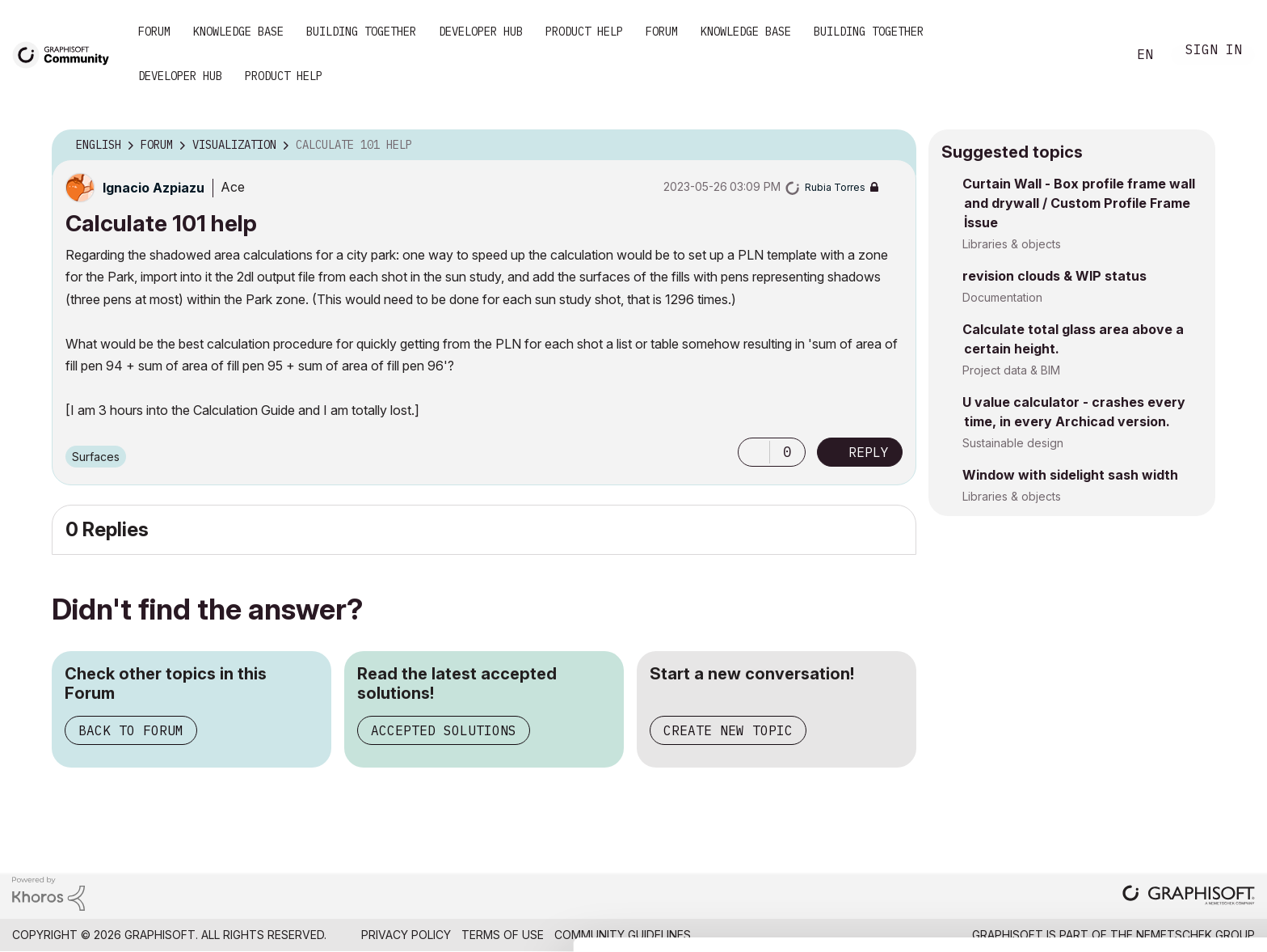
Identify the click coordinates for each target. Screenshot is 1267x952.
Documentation (1002, 297)
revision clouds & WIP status (1054, 276)
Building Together (361, 31)
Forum (154, 31)
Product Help (584, 31)
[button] (754, 452)
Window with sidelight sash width (1070, 475)
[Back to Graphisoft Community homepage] (66, 54)
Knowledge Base (238, 31)
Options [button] (893, 145)
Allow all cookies (1173, 824)
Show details (640, 930)
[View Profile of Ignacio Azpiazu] (153, 188)
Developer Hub (481, 31)
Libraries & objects (1011, 244)
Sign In (1213, 51)
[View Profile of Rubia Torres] (835, 187)
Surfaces (96, 456)
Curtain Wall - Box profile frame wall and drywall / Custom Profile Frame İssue (1078, 203)
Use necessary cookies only (1173, 913)
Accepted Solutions (443, 730)
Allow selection (1173, 863)
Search (1096, 55)
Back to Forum (130, 730)
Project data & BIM (1011, 370)
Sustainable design (1012, 443)
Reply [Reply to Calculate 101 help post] (868, 452)
